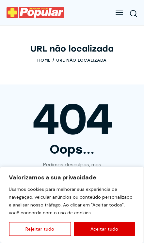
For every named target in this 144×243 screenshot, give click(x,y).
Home (44, 60)
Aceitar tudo (104, 229)
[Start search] (133, 13)
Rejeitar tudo (39, 229)
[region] (72, 205)
